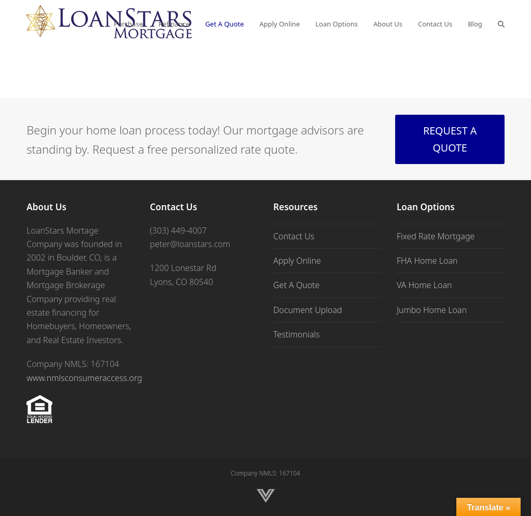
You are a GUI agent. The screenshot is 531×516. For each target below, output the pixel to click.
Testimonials (296, 334)
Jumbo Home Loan (432, 310)
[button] (501, 23)
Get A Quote (296, 285)
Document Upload (307, 310)
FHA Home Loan (427, 260)
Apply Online (297, 260)
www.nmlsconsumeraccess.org (84, 378)
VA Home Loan (424, 285)
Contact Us (293, 236)
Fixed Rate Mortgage (435, 236)
